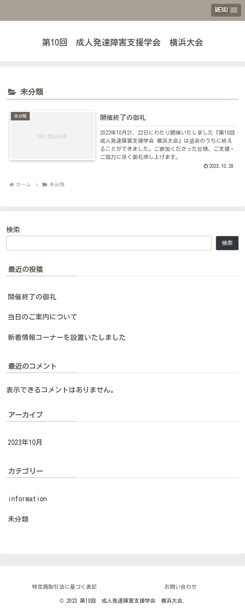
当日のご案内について (42, 316)
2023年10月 (25, 442)
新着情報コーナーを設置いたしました (67, 337)
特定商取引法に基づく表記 (64, 587)
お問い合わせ (180, 587)
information (27, 498)
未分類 (18, 519)
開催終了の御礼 (32, 296)
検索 (13, 229)
